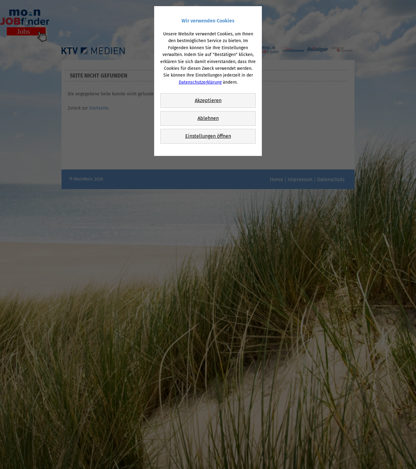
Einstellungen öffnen (208, 136)
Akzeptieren (208, 100)
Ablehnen (208, 118)
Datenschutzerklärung (200, 82)
